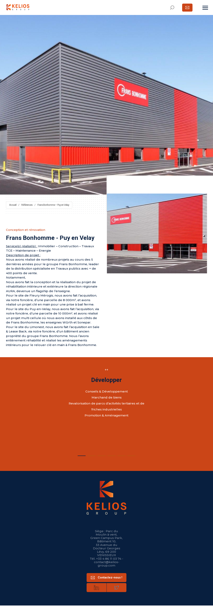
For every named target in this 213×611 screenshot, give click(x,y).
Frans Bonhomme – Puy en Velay (53, 204)
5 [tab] (121, 455)
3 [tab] (102, 455)
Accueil (12, 204)
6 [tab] (131, 455)
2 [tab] (92, 455)
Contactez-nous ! (106, 578)
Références (26, 204)
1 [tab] (82, 455)
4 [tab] (111, 455)
